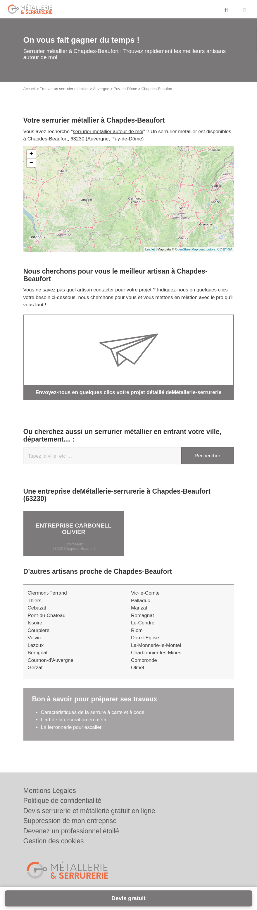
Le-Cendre (142, 622)
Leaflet (150, 249)
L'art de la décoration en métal (74, 719)
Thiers (35, 600)
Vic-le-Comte (145, 592)
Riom (137, 630)
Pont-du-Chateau (46, 615)
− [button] (31, 163)
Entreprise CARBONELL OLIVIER (74, 528)
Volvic (34, 637)
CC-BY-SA (224, 249)
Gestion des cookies (53, 841)
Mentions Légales (49, 790)
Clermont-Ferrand (47, 592)
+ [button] (31, 154)
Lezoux (36, 645)
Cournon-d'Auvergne (50, 660)
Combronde (144, 660)
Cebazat (37, 607)
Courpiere (39, 630)
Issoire (35, 622)
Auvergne (101, 89)
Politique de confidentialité (62, 800)
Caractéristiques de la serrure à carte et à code (92, 712)
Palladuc (140, 600)
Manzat (139, 607)
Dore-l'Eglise (145, 637)
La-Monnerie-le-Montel (156, 645)
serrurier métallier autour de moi (108, 131)
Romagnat (142, 615)
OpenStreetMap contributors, (196, 249)
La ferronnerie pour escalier (71, 727)
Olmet (137, 667)
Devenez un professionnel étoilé (71, 831)
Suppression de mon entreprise (70, 821)
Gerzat (35, 667)
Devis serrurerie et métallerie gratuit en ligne (89, 811)
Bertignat (38, 652)
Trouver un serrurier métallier (64, 89)
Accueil (29, 89)
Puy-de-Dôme (125, 89)
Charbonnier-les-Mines (156, 652)
